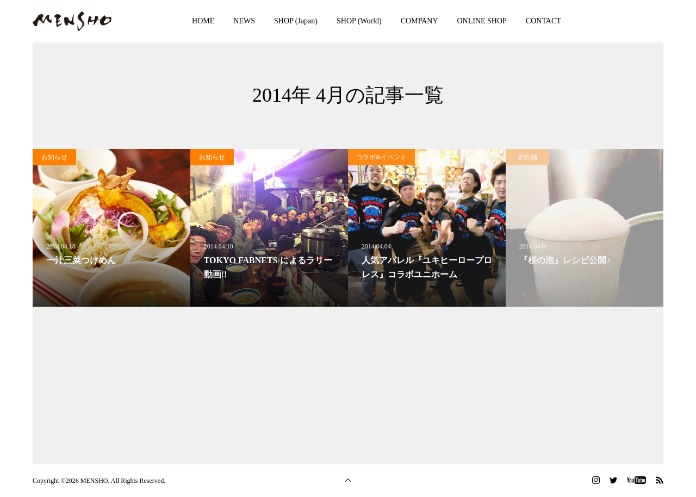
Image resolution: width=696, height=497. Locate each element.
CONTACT (543, 21)
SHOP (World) (359, 21)
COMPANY (419, 21)
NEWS (244, 21)
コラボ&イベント (381, 157)
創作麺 (527, 157)
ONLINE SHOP (481, 21)
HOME (203, 21)
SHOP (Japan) (296, 21)
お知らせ (54, 157)
